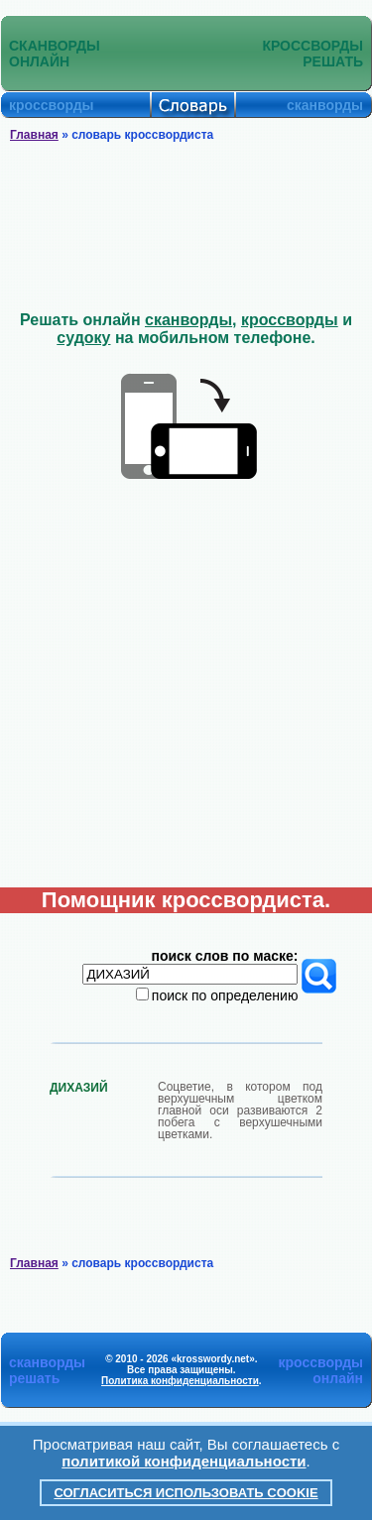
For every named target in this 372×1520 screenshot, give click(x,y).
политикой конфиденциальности (184, 1461)
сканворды (188, 319)
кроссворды (289, 319)
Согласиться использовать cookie (185, 1492)
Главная (34, 135)
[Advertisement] (186, 227)
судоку (83, 337)
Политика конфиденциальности (180, 1380)
